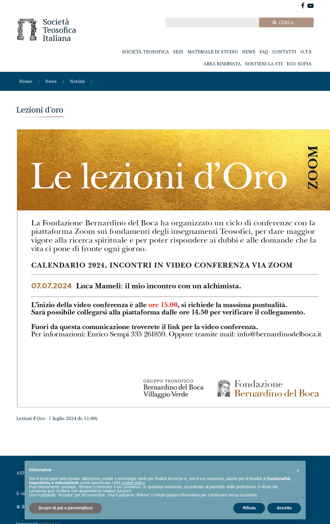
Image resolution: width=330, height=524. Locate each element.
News (51, 81)
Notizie (77, 81)
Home (25, 81)
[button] (298, 470)
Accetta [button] (284, 508)
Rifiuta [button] (249, 508)
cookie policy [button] (133, 482)
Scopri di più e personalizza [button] (66, 508)
